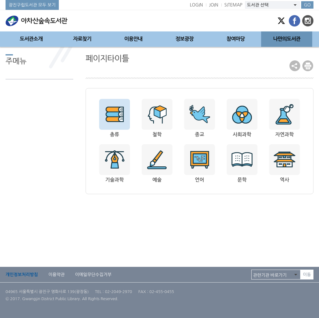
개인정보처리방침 (22, 274)
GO (307, 5)
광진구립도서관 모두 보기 (32, 5)
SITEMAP (233, 5)
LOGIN (196, 5)
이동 (307, 274)
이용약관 (56, 274)
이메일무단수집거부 (93, 274)
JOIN (213, 5)
